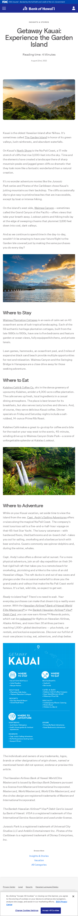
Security (29, 887)
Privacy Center (9, 887)
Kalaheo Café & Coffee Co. (18, 387)
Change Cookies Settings (26, 910)
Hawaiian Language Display (47, 887)
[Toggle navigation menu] (4, 8)
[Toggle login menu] (73, 8)
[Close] (73, 896)
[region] (39, 904)
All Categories (39, 864)
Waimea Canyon (44, 207)
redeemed (25, 618)
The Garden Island (36, 137)
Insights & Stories (39, 856)
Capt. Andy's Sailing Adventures (47, 517)
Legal (20, 887)
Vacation (39, 860)
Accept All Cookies (50, 910)
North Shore (24, 150)
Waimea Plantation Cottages (20, 320)
